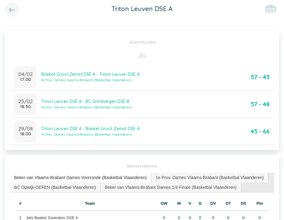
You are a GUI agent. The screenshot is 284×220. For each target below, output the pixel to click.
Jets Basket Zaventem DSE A (52, 217)
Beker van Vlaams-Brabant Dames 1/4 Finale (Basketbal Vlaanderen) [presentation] (171, 187)
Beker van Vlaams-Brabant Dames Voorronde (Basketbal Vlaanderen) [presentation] (80, 177)
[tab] (80, 178)
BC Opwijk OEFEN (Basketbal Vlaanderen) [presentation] (55, 187)
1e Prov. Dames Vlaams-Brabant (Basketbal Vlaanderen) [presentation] (210, 177)
